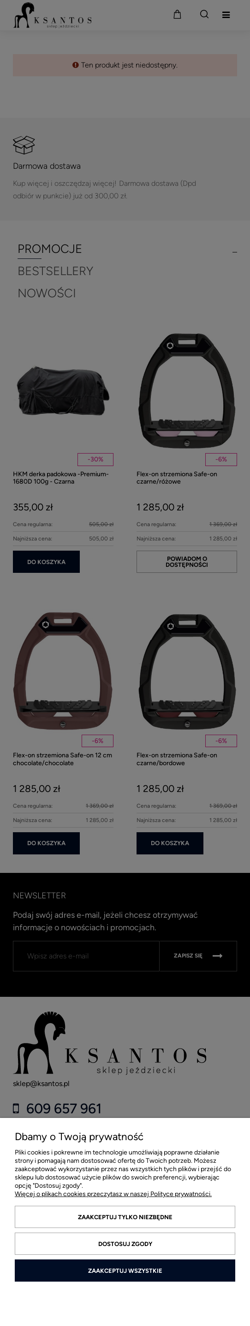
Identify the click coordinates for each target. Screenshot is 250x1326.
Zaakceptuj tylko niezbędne (125, 1217)
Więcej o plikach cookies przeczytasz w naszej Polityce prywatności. (113, 1194)
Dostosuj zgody (125, 1243)
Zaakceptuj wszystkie (125, 1270)
